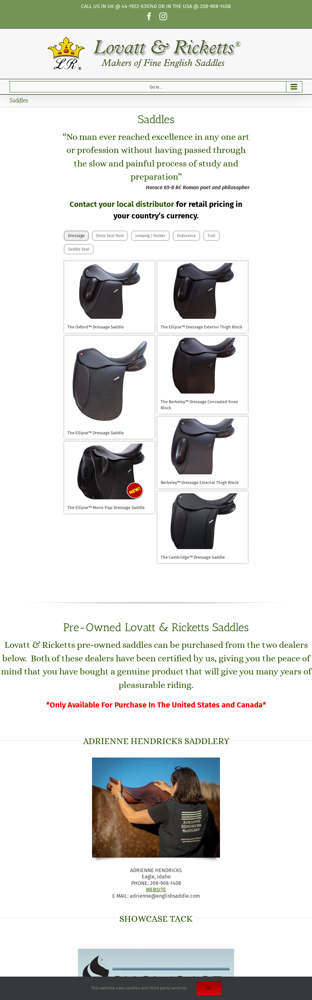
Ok (209, 988)
